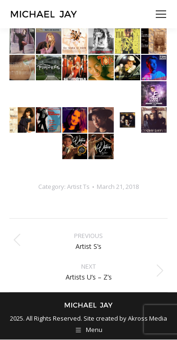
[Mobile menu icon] (161, 14)
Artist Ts (78, 186)
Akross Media (147, 318)
